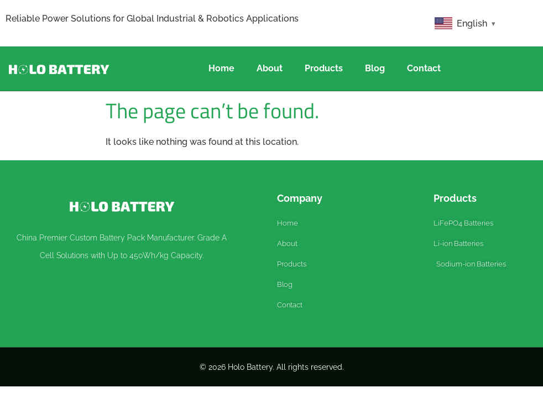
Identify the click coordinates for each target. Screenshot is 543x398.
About (270, 68)
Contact (424, 68)
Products (324, 68)
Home (221, 68)
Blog (375, 68)
